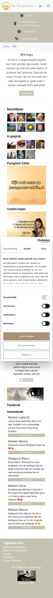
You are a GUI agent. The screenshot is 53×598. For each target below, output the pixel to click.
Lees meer (26, 435)
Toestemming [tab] (10, 248)
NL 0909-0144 (28, 22)
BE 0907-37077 (29, 25)
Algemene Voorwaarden (15, 550)
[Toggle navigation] (48, 6)
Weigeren (26, 354)
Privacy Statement (12, 560)
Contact (7, 554)
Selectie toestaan (26, 345)
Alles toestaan (26, 336)
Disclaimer (8, 557)
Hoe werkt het (29, 32)
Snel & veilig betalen (29, 39)
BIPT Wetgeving (20, 567)
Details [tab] (27, 248)
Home (6, 46)
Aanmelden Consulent (14, 547)
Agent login (35, 567)
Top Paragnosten (17, 6)
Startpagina (26, 93)
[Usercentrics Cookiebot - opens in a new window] (38, 241)
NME (32, 583)
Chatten (29, 15)
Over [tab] (43, 248)
